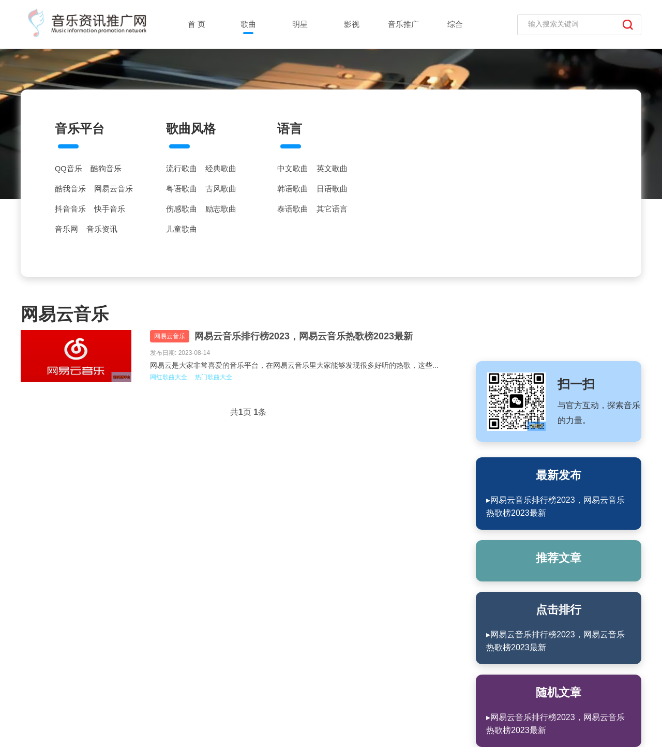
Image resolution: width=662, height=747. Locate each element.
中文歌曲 (292, 169)
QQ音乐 (68, 169)
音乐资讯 (101, 229)
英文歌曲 (332, 169)
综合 (455, 24)
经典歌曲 (220, 169)
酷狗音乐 (106, 169)
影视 (351, 24)
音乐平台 (79, 129)
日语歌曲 (332, 189)
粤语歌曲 (181, 189)
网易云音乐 (113, 189)
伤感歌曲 (181, 209)
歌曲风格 (191, 129)
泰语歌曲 (292, 209)
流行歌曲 (181, 169)
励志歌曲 (220, 209)
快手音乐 (109, 209)
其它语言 (332, 209)
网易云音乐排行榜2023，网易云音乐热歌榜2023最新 (303, 336)
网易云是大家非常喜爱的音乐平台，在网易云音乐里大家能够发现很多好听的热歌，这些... (294, 365)
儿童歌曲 (181, 229)
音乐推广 (403, 24)
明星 (300, 24)
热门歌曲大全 (213, 377)
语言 (289, 129)
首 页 (196, 24)
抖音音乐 (70, 209)
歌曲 (248, 24)
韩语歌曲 (292, 189)
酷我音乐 (70, 189)
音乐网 (66, 229)
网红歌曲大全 (168, 377)
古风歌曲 (220, 189)
